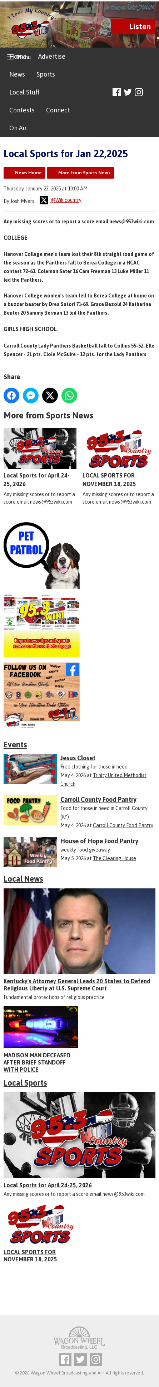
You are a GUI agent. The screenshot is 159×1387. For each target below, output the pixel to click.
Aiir (101, 1373)
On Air (18, 128)
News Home (28, 172)
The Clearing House (114, 858)
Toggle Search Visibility (150, 92)
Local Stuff (24, 92)
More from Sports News (84, 172)
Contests (22, 110)
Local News (23, 878)
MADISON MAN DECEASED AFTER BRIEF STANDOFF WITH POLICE (37, 1062)
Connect (58, 110)
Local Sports (25, 1082)
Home (18, 56)
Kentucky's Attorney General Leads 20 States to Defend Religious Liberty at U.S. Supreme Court (77, 984)
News (17, 74)
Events (15, 744)
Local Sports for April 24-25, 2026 (40, 457)
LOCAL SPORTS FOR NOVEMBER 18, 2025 (119, 457)
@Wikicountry (60, 200)
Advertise (51, 56)
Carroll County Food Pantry (123, 825)
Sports (45, 74)
